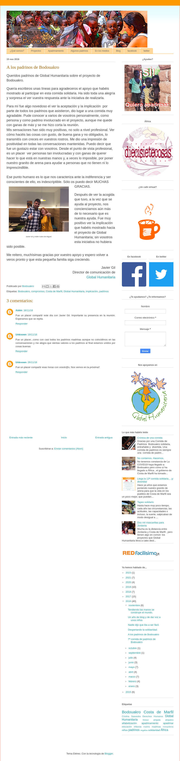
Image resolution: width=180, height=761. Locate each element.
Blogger (109, 753)
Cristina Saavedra (131, 716)
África (164, 730)
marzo (132, 676)
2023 (129, 572)
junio (131, 662)
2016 (129, 601)
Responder (22, 323)
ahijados (169, 720)
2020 (129, 582)
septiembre (135, 652)
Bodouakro (24, 291)
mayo (132, 667)
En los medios (102, 51)
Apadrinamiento (56, 51)
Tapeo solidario (145, 502)
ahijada (156, 720)
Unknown (21, 334)
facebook (132, 51)
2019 (129, 587)
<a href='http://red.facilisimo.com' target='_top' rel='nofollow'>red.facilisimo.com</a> (141, 553)
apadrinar (168, 723)
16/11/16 (28, 310)
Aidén (19, 310)
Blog (118, 51)
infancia (137, 726)
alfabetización (129, 723)
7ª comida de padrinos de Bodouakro (141, 641)
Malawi (146, 720)
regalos (144, 730)
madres (146, 727)
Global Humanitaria (100, 277)
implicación (92, 291)
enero (132, 686)
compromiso (38, 291)
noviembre (135, 605)
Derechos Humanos (152, 716)
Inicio (64, 437)
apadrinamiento (150, 723)
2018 (129, 591)
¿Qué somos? (17, 51)
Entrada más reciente (21, 437)
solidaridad (154, 730)
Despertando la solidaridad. (143, 629)
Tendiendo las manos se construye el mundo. (141, 611)
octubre (133, 648)
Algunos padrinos (79, 51)
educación (127, 726)
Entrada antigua (103, 437)
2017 (129, 596)
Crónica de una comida (149, 437)
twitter (147, 51)
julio (131, 657)
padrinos (104, 291)
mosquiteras (168, 727)
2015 (129, 692)
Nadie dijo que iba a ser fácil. (143, 624)
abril (131, 672)
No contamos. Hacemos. (150, 458)
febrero (133, 681)
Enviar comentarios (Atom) (68, 448)
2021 (129, 577)
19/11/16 (32, 334)
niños (125, 730)
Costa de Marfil (54, 291)
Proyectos (36, 51)
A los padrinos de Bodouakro (143, 634)
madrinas (156, 726)
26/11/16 (32, 362)
